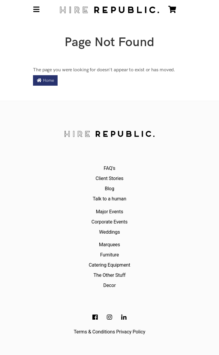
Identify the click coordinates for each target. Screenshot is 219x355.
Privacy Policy (130, 332)
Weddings (109, 232)
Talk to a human (109, 199)
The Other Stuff (110, 275)
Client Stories (109, 178)
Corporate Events (110, 222)
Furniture (109, 255)
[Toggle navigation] (36, 10)
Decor (109, 285)
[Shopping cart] (172, 10)
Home (45, 80)
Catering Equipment (109, 265)
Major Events (109, 211)
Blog (109, 188)
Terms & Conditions (94, 332)
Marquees (109, 244)
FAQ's (110, 168)
